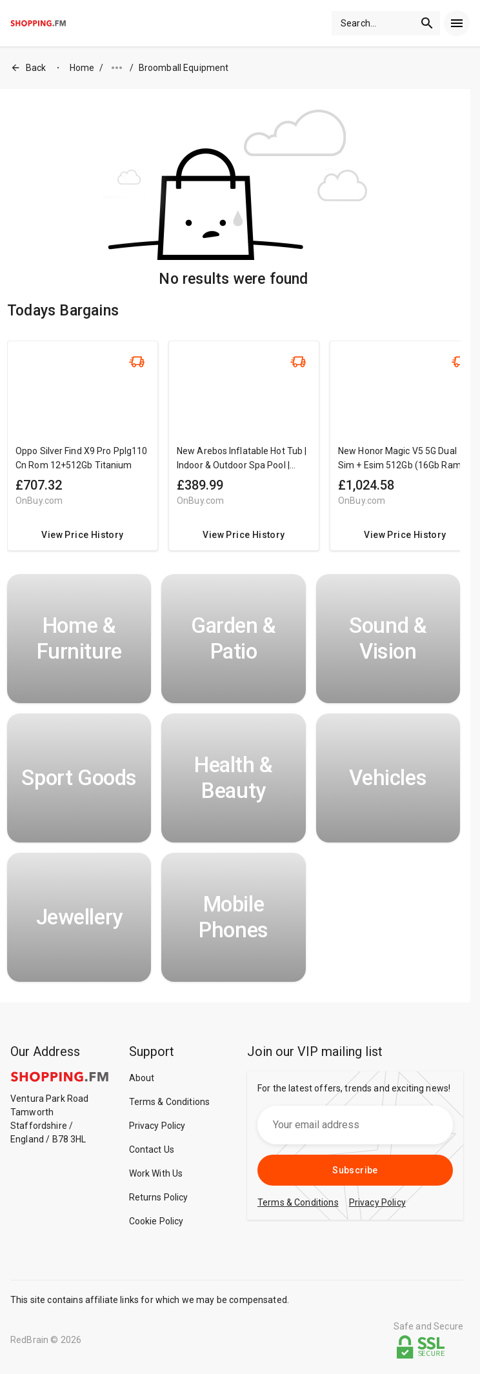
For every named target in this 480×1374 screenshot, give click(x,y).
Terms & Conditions (169, 1102)
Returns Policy (158, 1197)
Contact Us (152, 1149)
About (142, 1078)
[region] (233, 452)
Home (82, 68)
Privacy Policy (157, 1125)
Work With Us (156, 1173)
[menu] (457, 23)
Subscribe (355, 1170)
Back (28, 68)
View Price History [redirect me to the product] (82, 535)
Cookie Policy (156, 1221)
